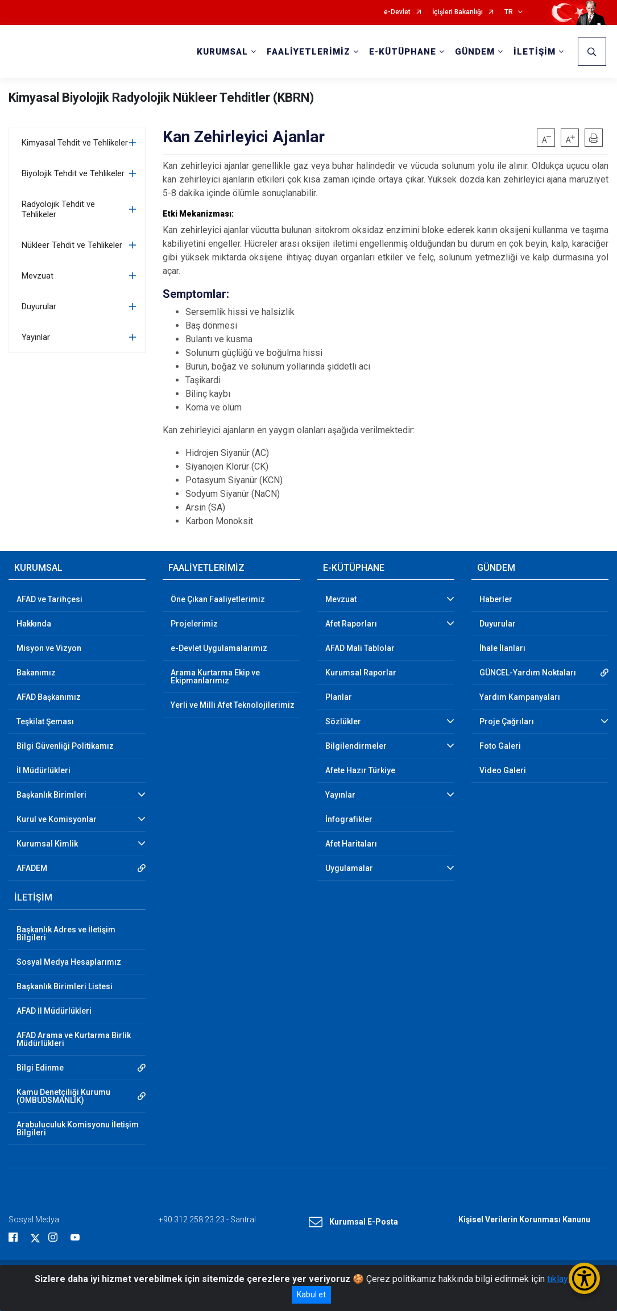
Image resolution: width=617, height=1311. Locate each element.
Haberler (495, 599)
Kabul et (311, 1294)
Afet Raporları (351, 623)
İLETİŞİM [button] (535, 52)
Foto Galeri (500, 745)
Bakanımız (36, 672)
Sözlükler (343, 721)
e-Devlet (397, 12)
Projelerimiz (194, 623)
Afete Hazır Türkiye (360, 770)
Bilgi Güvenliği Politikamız (65, 745)
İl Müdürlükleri (43, 770)
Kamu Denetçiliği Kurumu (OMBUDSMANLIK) (63, 1096)
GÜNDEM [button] (475, 52)
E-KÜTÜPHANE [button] (402, 52)
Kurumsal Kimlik (47, 843)
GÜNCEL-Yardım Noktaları (527, 672)
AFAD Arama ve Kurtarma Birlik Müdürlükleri (73, 1039)
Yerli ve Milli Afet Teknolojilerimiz (233, 705)
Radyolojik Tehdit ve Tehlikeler (58, 209)
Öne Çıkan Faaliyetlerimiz (218, 599)
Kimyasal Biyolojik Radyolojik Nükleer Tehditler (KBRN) (161, 97)
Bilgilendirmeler (356, 745)
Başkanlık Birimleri (51, 794)
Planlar (338, 697)
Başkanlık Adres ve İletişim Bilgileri (65, 933)
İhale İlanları (502, 648)
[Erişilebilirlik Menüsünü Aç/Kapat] (584, 1278)
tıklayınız (564, 1278)
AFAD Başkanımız (48, 697)
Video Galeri (502, 770)
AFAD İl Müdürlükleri (54, 1010)
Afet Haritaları (351, 843)
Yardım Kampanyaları (519, 697)
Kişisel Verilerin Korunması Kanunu (524, 1219)
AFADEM (31, 868)
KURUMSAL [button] (222, 52)
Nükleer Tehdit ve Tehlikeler (72, 245)
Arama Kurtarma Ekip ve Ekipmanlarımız (215, 676)
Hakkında (33, 623)
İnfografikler (348, 819)
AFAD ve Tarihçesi (49, 599)
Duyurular (39, 306)
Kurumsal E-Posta (353, 1222)
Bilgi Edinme (40, 1067)
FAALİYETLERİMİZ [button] (308, 52)
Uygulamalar (349, 868)
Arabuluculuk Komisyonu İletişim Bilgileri (77, 1128)
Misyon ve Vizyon (48, 648)
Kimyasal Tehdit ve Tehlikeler (75, 143)
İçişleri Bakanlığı (457, 12)
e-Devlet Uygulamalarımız (219, 648)
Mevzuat (37, 276)
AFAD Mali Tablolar (360, 648)
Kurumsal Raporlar (360, 672)
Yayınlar (36, 337)
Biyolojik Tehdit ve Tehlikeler (73, 173)
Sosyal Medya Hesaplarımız (68, 961)
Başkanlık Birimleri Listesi (64, 986)
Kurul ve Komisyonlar (56, 819)
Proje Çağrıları (506, 721)
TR (508, 12)
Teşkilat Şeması (45, 721)
